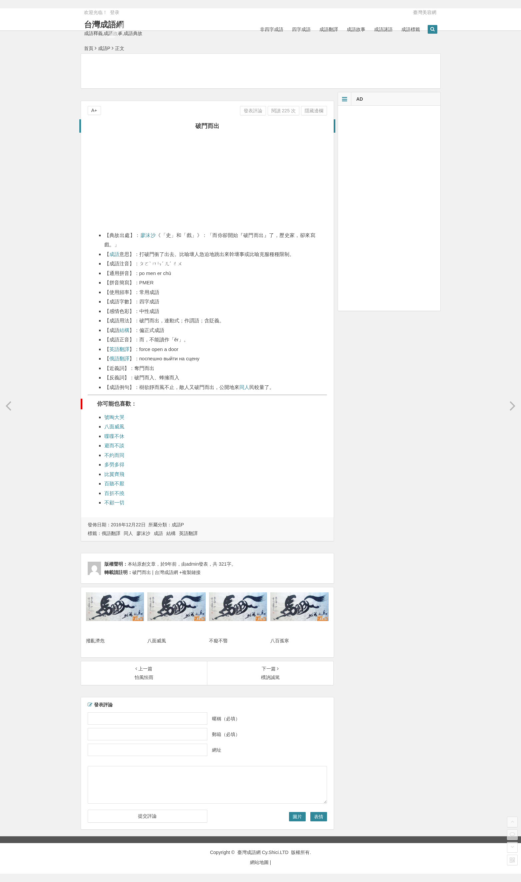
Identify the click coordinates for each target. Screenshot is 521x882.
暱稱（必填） (226, 718)
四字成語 (301, 29)
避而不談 (114, 445)
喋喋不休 (114, 436)
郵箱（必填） (226, 734)
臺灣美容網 (424, 12)
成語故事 (356, 29)
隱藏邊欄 (314, 110)
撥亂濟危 (95, 640)
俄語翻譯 (119, 358)
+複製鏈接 (189, 572)
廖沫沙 (148, 235)
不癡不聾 (218, 640)
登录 (114, 12)
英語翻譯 (119, 349)
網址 (216, 750)
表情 (318, 816)
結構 (124, 330)
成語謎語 (383, 29)
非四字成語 (271, 29)
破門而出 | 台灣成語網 (155, 572)
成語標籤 (410, 29)
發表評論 (253, 110)
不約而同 (114, 455)
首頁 (88, 48)
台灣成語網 (104, 24)
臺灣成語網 (249, 852)
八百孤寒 (279, 640)
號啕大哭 (114, 417)
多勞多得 (114, 464)
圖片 (297, 816)
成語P (104, 48)
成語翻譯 (328, 29)
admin (192, 564)
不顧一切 (114, 502)
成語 (114, 254)
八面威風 (114, 426)
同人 (244, 387)
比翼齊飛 (114, 474)
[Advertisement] (260, 71)
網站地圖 (259, 862)
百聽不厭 (114, 483)
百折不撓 (114, 493)
